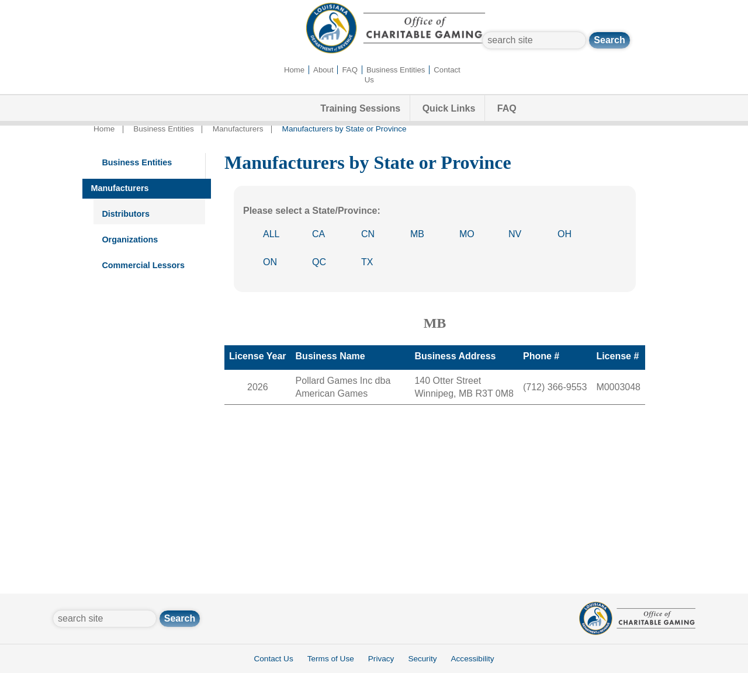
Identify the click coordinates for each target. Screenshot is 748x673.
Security (422, 658)
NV (514, 234)
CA (318, 234)
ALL (271, 234)
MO (467, 234)
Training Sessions (360, 108)
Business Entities (395, 69)
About (323, 69)
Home (294, 69)
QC (319, 262)
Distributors (126, 213)
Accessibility (472, 658)
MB (417, 234)
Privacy (381, 658)
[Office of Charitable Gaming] (395, 51)
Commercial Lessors (143, 265)
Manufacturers (238, 128)
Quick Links (449, 108)
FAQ (350, 69)
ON (270, 262)
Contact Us (273, 658)
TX (367, 262)
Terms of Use (330, 658)
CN (368, 234)
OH (564, 234)
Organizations (130, 239)
